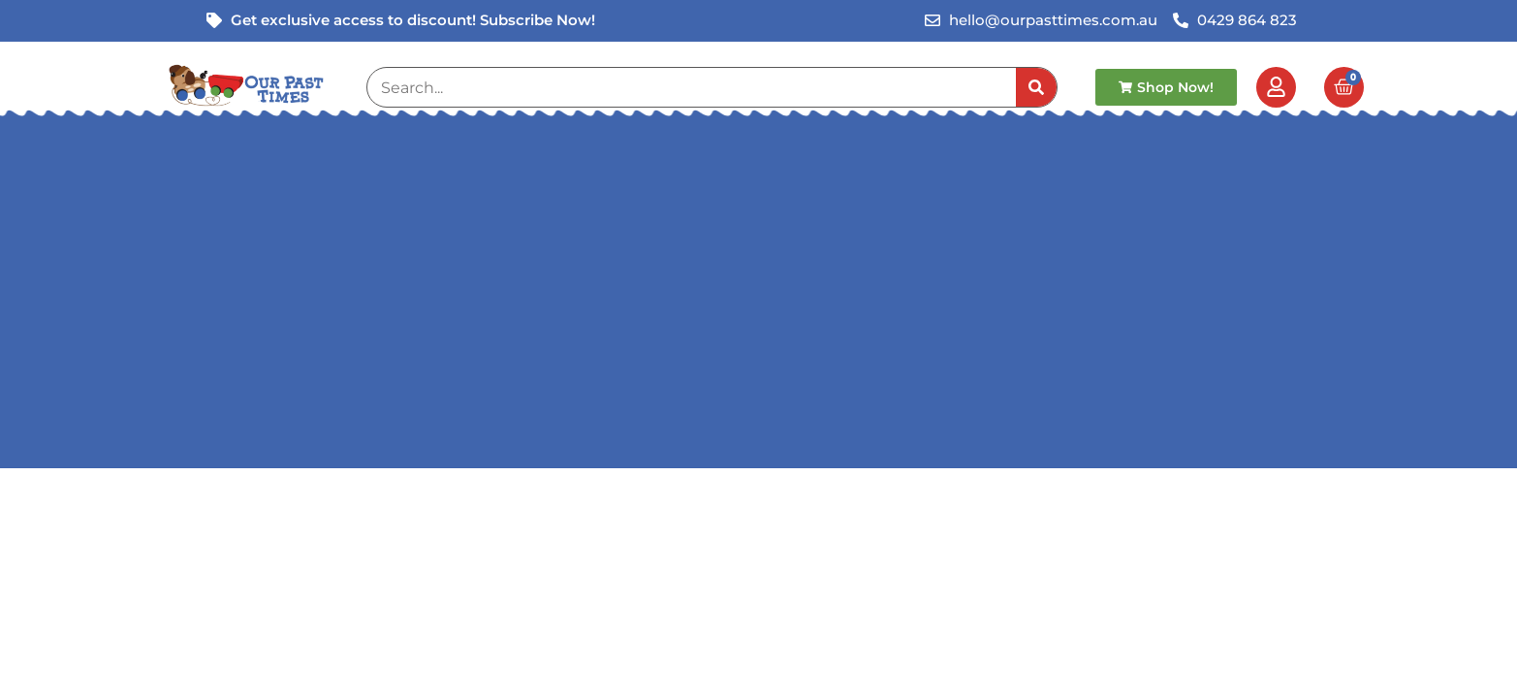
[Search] (1036, 87)
